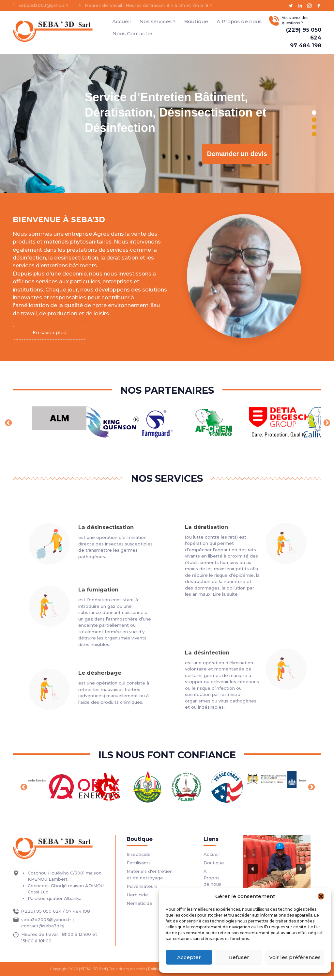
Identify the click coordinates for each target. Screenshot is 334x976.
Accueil (121, 21)
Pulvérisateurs (142, 886)
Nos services (155, 21)
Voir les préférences (295, 957)
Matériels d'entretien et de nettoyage (150, 874)
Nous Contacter (132, 33)
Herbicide (137, 894)
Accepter (189, 957)
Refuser (239, 957)
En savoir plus (49, 333)
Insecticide (139, 854)
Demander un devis (237, 153)
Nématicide (139, 903)
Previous (8, 422)
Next (326, 422)
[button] (321, 896)
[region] (167, 123)
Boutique (196, 21)
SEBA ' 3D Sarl (93, 969)
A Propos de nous (239, 21)
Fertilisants (139, 862)
